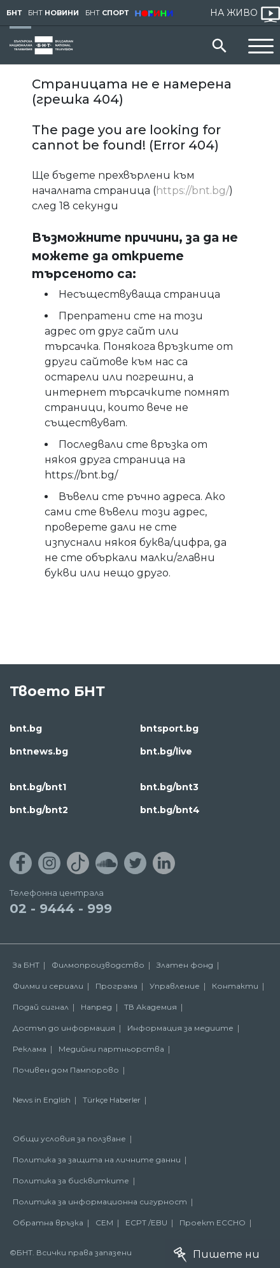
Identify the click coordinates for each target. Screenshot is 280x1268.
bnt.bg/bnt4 (170, 810)
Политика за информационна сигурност (100, 1201)
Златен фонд (185, 965)
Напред (96, 1007)
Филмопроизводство (98, 965)
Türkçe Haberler (112, 1099)
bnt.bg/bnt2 (39, 810)
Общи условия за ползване (69, 1138)
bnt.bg (26, 728)
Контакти (235, 986)
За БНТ (26, 965)
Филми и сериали (48, 986)
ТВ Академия (150, 1007)
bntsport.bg (169, 728)
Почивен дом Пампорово (66, 1070)
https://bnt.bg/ (192, 191)
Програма (116, 986)
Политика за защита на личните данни (97, 1159)
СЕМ (104, 1222)
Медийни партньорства (111, 1049)
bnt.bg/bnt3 (169, 787)
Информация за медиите (180, 1028)
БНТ (14, 12)
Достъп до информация (64, 1028)
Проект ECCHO (212, 1222)
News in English (42, 1099)
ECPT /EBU (146, 1222)
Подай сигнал (41, 1007)
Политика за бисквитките (71, 1180)
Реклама (29, 1049)
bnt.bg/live (166, 751)
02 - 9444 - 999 (61, 908)
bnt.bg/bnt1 (38, 787)
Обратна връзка (48, 1222)
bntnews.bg (39, 751)
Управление (175, 986)
